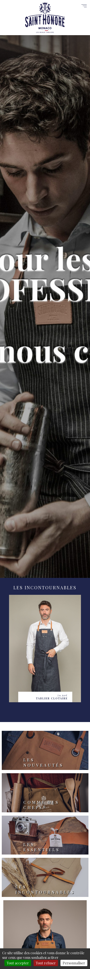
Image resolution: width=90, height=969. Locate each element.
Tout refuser (46, 963)
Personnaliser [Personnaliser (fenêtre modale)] (74, 963)
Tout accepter (18, 963)
